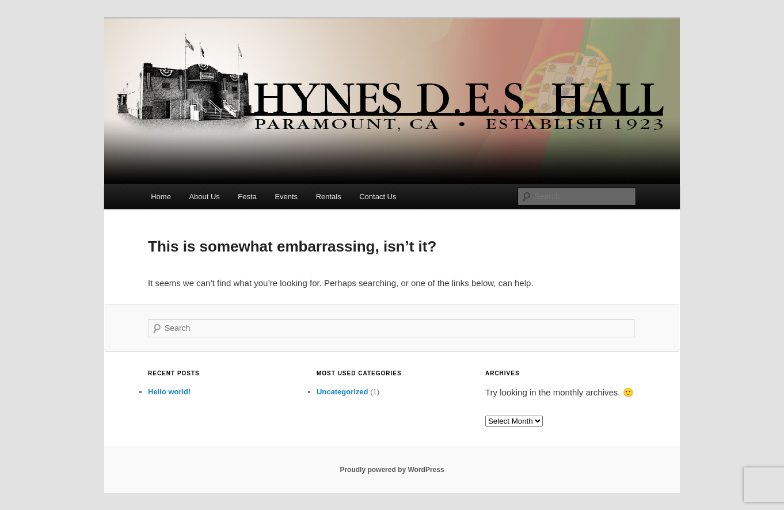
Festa (247, 196)
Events (286, 196)
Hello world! (169, 391)
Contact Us (377, 196)
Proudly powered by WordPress (392, 470)
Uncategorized (342, 391)
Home (161, 196)
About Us (204, 196)
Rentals (328, 196)
